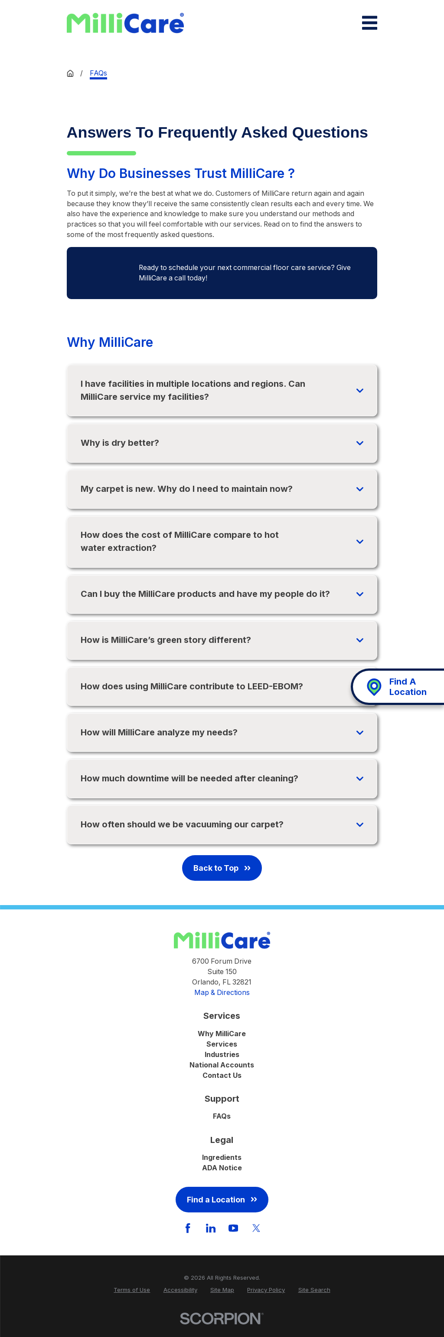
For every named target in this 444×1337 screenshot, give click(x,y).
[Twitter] (256, 1228)
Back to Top (221, 868)
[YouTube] (233, 1228)
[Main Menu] (369, 22)
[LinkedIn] (210, 1228)
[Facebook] (188, 1228)
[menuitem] (132, 1290)
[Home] (125, 23)
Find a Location (222, 1199)
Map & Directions (222, 992)
